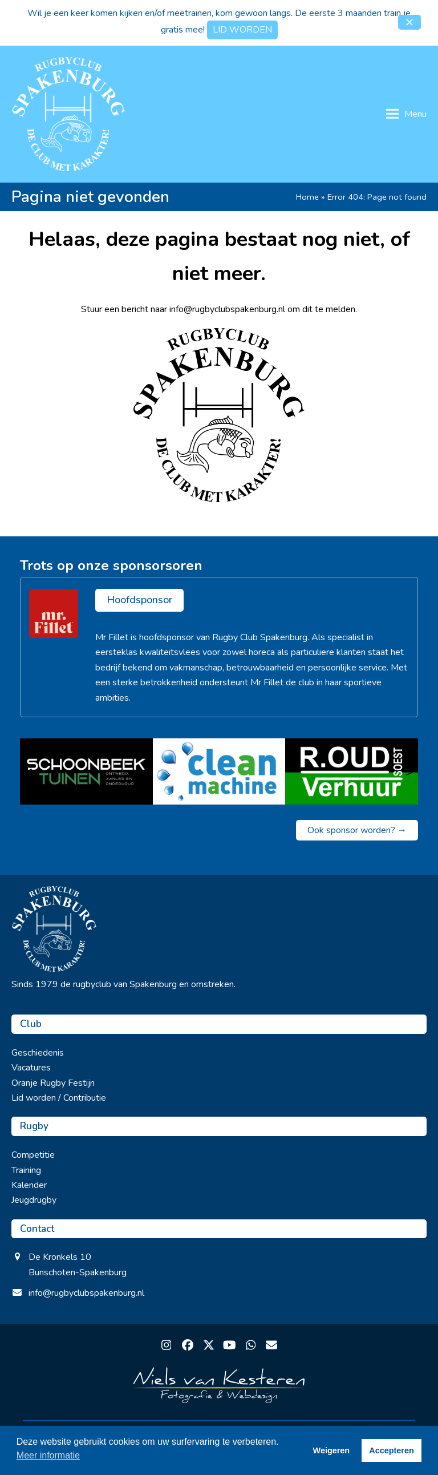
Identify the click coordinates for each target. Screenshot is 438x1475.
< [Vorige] (29, 771)
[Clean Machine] (219, 771)
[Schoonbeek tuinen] (86, 771)
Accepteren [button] (391, 1450)
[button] (409, 22)
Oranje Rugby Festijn (53, 1083)
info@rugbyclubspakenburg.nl (86, 1293)
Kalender (29, 1185)
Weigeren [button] (331, 1450)
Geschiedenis (37, 1052)
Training (26, 1170)
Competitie (33, 1155)
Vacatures (31, 1067)
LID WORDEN (242, 29)
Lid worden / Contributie (58, 1098)
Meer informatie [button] (48, 1455)
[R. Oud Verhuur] (351, 771)
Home (307, 197)
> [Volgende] (409, 771)
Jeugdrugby (33, 1200)
